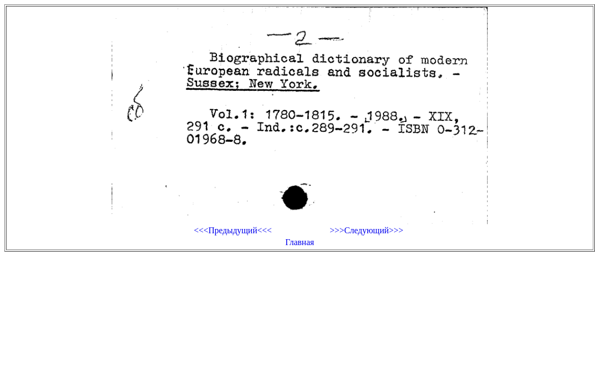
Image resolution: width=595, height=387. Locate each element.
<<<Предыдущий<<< (233, 230)
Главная (299, 242)
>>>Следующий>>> (366, 230)
